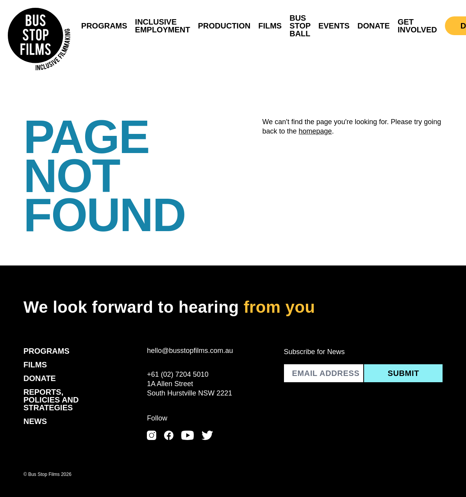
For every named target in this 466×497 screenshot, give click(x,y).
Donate (373, 25)
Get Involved (417, 26)
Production (224, 25)
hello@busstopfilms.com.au (190, 350)
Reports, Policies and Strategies (51, 400)
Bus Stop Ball (300, 26)
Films (270, 25)
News (35, 421)
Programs (104, 25)
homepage (315, 131)
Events (334, 25)
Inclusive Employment (162, 26)
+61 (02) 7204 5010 (178, 374)
